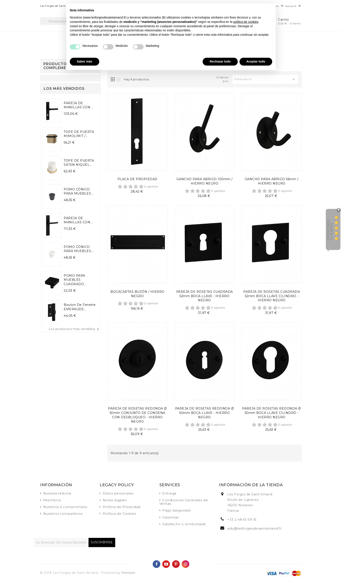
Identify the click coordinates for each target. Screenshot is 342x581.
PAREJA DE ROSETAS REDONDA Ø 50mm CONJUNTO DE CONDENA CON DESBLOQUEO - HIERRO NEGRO (137, 415)
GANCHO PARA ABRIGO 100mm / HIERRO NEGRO (204, 181)
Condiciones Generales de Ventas (183, 502)
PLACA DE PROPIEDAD (137, 179)
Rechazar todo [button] (220, 61)
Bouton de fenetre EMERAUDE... (80, 307)
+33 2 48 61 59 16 (241, 519)
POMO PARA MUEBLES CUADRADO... (75, 280)
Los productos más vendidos (75, 329)
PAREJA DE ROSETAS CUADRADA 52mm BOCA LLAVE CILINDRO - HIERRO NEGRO (271, 296)
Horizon (128, 573)
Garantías (170, 517)
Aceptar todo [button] (255, 61)
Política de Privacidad (121, 507)
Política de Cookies (119, 514)
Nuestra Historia (57, 493)
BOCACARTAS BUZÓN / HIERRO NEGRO (137, 294)
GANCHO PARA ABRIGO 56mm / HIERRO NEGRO (272, 181)
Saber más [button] (84, 61)
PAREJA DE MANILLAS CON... (78, 105)
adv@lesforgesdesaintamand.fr (254, 528)
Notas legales (115, 500)
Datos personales (118, 493)
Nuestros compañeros (63, 514)
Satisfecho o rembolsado (184, 524)
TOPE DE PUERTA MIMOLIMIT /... (79, 134)
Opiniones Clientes (330, 230)
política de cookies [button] (245, 22)
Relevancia (265, 79)
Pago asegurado (176, 510)
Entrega (169, 493)
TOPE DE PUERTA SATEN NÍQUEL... (79, 163)
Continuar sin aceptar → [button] (254, 9)
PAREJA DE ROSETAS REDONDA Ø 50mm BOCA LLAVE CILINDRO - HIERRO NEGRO (271, 413)
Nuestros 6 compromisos (65, 507)
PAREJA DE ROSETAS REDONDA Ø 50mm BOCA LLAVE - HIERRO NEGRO (204, 413)
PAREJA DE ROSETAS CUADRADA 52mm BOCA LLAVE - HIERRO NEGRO (204, 296)
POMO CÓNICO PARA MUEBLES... (78, 191)
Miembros (52, 500)
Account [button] (293, 6)
